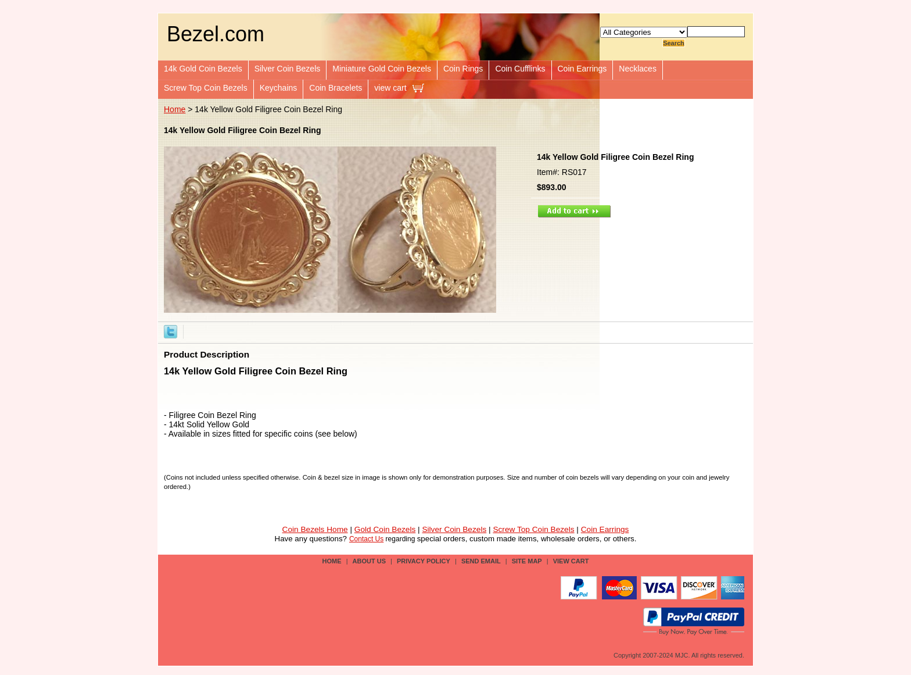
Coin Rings (463, 68)
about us (369, 561)
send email (481, 561)
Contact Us (366, 539)
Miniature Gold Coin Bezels (381, 68)
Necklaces (638, 68)
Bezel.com (215, 34)
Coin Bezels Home (315, 529)
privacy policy (423, 561)
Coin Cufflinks (520, 68)
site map (527, 561)
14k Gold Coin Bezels (203, 68)
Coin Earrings (582, 68)
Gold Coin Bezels (385, 529)
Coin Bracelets (335, 87)
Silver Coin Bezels (287, 68)
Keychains (278, 87)
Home (174, 109)
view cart (390, 87)
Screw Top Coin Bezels (206, 87)
